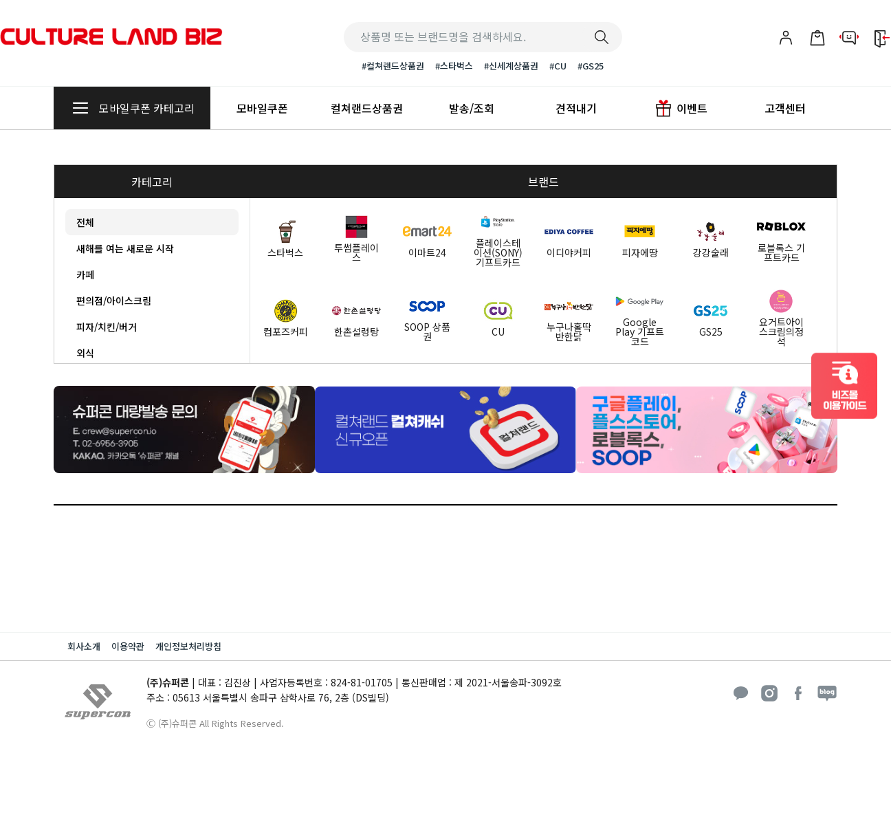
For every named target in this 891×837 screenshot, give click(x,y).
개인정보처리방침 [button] (188, 646)
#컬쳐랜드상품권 (393, 65)
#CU (557, 65)
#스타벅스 (454, 65)
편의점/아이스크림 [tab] (113, 300)
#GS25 (591, 65)
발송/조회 (471, 108)
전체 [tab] (85, 222)
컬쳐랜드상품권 (367, 108)
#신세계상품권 (511, 65)
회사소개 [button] (83, 646)
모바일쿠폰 (262, 108)
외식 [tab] (85, 353)
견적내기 (576, 108)
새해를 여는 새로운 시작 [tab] (125, 248)
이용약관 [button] (127, 646)
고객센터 (785, 108)
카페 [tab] (85, 274)
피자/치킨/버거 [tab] (106, 327)
